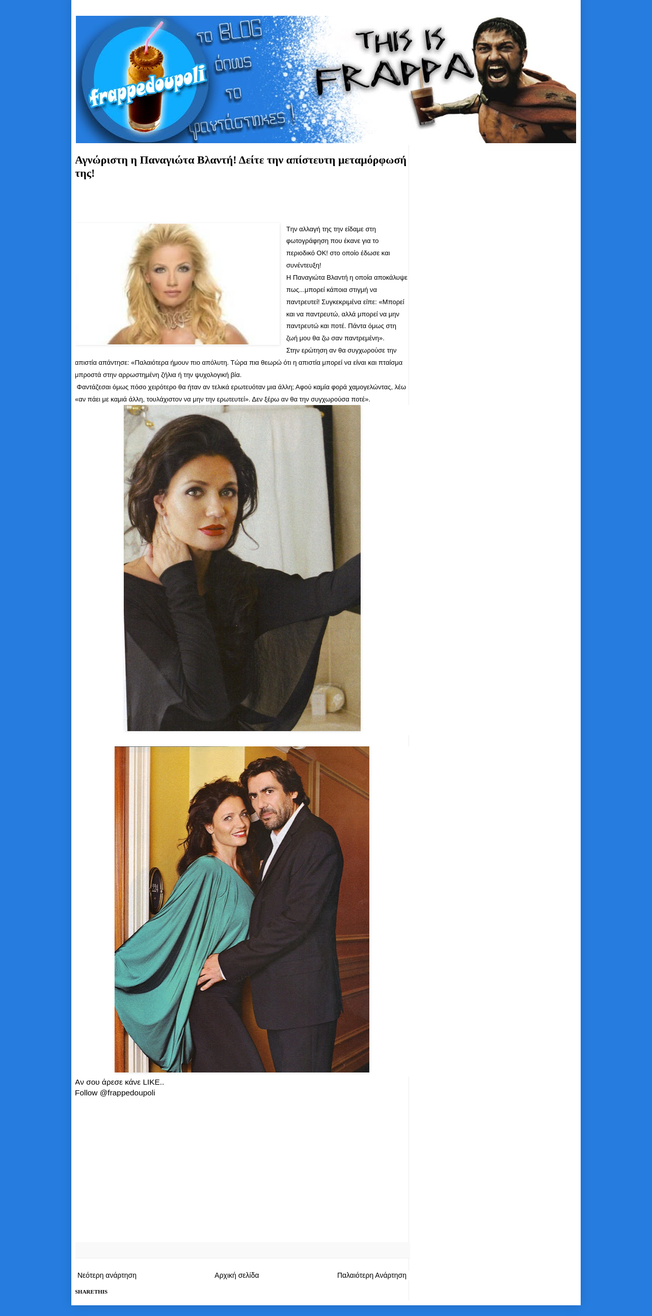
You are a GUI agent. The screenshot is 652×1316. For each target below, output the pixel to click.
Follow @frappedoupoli (115, 1092)
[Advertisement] (242, 205)
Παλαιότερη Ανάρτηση (371, 1275)
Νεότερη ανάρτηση (107, 1275)
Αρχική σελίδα (236, 1275)
